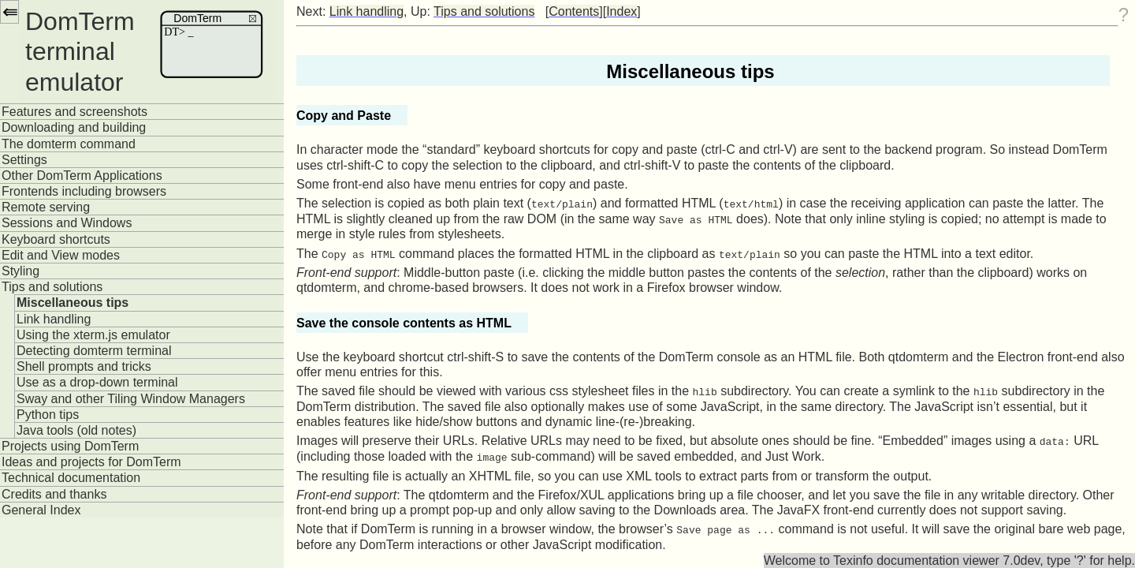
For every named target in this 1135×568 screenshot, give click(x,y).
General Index (41, 510)
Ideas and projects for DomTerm (91, 462)
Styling (20, 271)
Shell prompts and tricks (84, 366)
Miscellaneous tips (72, 302)
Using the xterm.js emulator (93, 335)
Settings (24, 159)
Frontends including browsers (84, 191)
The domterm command (69, 144)
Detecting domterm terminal (94, 350)
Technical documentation (71, 477)
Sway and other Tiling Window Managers (131, 398)
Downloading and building (74, 127)
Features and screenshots (74, 111)
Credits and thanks (54, 494)
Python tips (48, 414)
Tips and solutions (52, 286)
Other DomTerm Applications (82, 175)
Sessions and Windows (67, 223)
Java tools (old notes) (76, 430)
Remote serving (46, 207)
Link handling (54, 319)
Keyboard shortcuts (56, 239)
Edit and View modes (61, 255)
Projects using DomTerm (70, 446)
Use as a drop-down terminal (97, 382)
